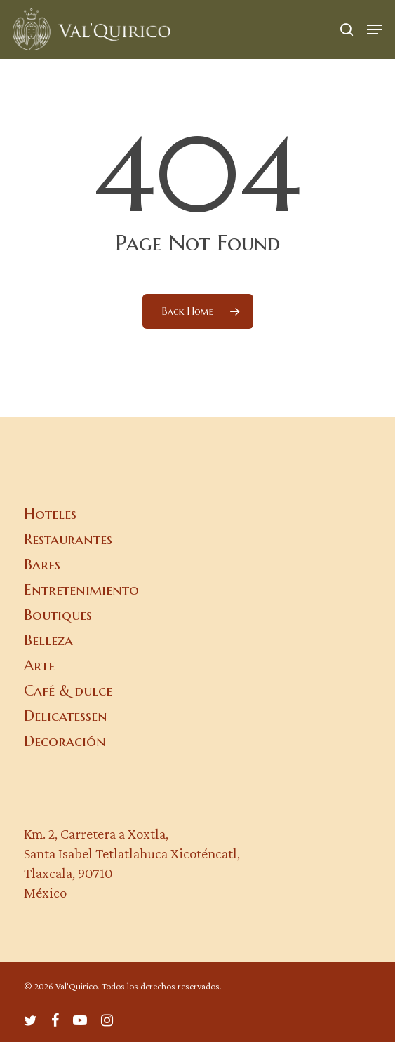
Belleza (48, 640)
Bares (42, 564)
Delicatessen (65, 716)
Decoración (65, 741)
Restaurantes (68, 539)
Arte (39, 665)
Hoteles (50, 514)
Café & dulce (68, 691)
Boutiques (58, 615)
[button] (374, 29)
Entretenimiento (81, 590)
